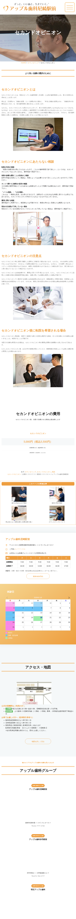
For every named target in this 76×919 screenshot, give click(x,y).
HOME (23, 63)
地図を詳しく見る (38, 741)
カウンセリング (33, 63)
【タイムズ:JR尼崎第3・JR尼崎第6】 (34, 728)
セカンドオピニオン (14, 474)
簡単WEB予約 (38, 576)
